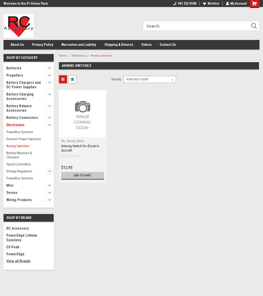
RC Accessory (17, 228)
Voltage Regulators (19, 171)
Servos (12, 192)
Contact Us (168, 45)
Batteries (13, 68)
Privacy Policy (42, 45)
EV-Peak (12, 247)
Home (63, 55)
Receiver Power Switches (23, 139)
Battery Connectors (22, 117)
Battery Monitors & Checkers (19, 155)
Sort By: (116, 79)
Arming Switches (17, 146)
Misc (10, 185)
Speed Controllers (18, 164)
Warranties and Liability (78, 45)
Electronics (15, 125)
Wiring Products (19, 200)
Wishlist (211, 3)
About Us (17, 45)
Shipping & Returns (118, 45)
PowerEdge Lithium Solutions (21, 237)
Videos (146, 45)
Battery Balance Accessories (19, 108)
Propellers (14, 75)
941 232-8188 (184, 3)
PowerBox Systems (19, 132)
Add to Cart (82, 175)
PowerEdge (15, 254)
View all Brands (18, 261)
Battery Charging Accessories (20, 96)
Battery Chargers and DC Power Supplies (23, 84)
